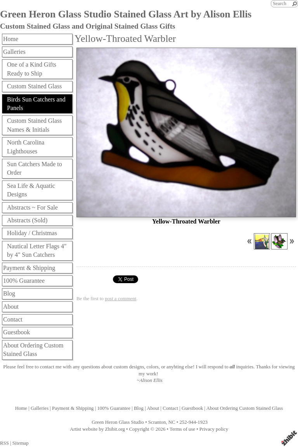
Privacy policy (213, 429)
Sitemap (20, 443)
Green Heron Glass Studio (118, 422)
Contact (13, 319)
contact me (51, 367)
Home (10, 39)
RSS (4, 443)
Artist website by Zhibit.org (97, 429)
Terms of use (182, 429)
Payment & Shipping (29, 268)
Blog (9, 293)
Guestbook (16, 332)
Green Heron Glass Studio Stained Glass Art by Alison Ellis (125, 14)
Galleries (14, 51)
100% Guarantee (24, 280)
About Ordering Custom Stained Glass (33, 349)
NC (171, 422)
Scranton (157, 422)
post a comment (120, 298)
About (11, 306)
